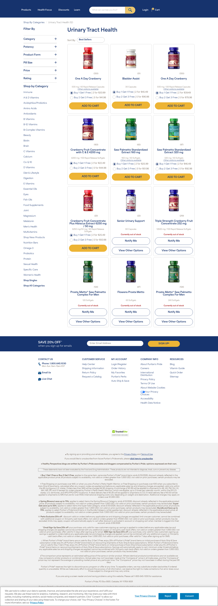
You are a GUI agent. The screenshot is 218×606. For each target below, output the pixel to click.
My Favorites (118, 373)
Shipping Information (93, 368)
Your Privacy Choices (149, 393)
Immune (27, 92)
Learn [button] (78, 10)
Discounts (63, 10)
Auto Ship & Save (120, 381)
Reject (168, 596)
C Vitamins (29, 151)
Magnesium (29, 216)
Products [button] (27, 10)
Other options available (88, 89)
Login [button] (146, 10)
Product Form (40, 54)
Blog (172, 364)
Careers (144, 368)
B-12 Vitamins (30, 125)
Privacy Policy (147, 379)
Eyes (25, 194)
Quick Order (176, 373)
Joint (26, 211)
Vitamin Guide (177, 368)
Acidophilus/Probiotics (35, 103)
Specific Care (30, 270)
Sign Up (164, 343)
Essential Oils (30, 189)
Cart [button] (156, 10)
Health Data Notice (150, 403)
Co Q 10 (27, 162)
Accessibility (146, 399)
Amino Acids (30, 108)
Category (40, 39)
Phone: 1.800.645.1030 (54, 364)
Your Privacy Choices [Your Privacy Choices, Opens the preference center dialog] (145, 596)
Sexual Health (30, 264)
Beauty (27, 135)
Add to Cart (88, 105)
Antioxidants (29, 114)
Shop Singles (30, 280)
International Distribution (147, 374)
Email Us (46, 373)
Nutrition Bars (30, 243)
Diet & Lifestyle (31, 173)
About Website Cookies (152, 388)
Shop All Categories (34, 286)
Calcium (27, 157)
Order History (118, 368)
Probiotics (28, 254)
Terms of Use (147, 454)
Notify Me (131, 241)
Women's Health (32, 275)
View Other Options (131, 250)
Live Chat (47, 379)
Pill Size (40, 62)
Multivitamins (30, 232)
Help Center (88, 364)
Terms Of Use (147, 384)
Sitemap (174, 377)
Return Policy (89, 373)
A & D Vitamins (31, 98)
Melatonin (28, 221)
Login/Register (119, 364)
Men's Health (30, 227)
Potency (40, 47)
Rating (40, 78)
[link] (96, 434)
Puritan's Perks (118, 377)
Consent (189, 596)
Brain (26, 146)
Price (40, 70)
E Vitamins (28, 184)
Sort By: (71, 40)
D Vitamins (29, 168)
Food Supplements (33, 205)
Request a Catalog (91, 377)
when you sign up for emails (55, 344)
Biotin (26, 141)
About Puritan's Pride (151, 364)
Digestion (28, 178)
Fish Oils (27, 200)
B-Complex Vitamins (34, 130)
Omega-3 (28, 248)
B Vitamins (29, 119)
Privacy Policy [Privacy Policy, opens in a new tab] (37, 603)
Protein (27, 259)
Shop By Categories (34, 22)
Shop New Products (34, 237)
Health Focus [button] (46, 10)
